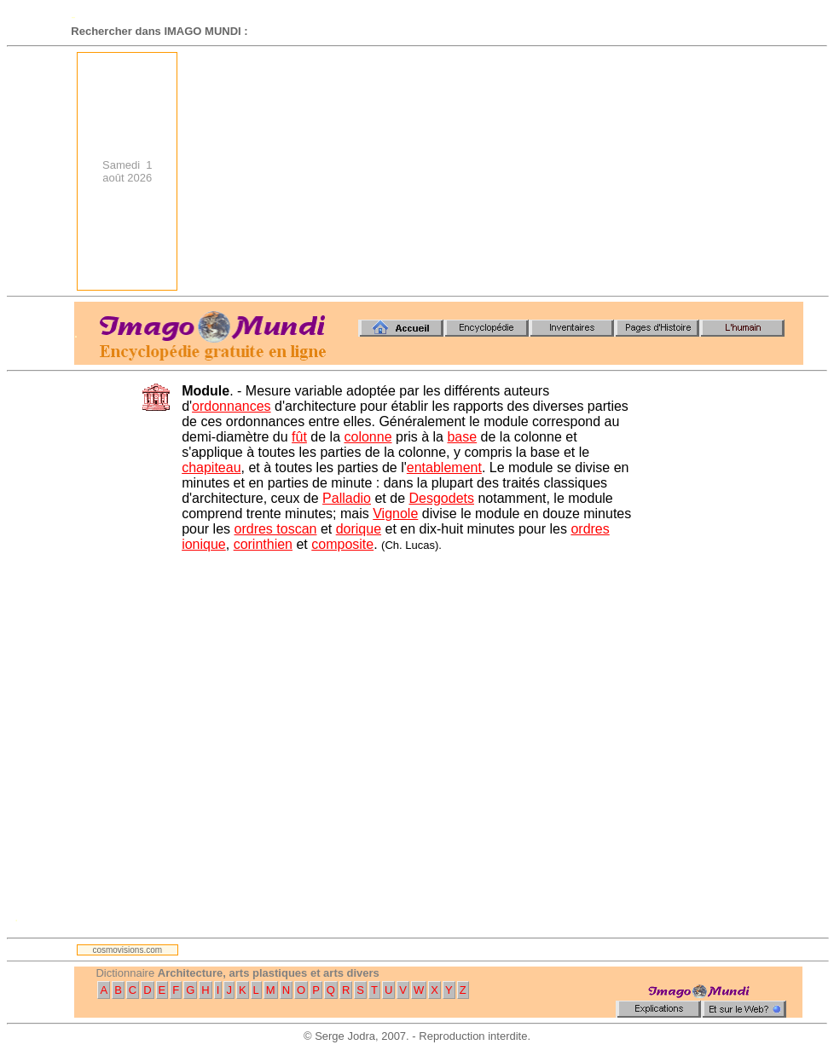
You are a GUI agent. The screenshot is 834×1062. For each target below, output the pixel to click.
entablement (444, 467)
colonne (367, 437)
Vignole (395, 513)
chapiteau (211, 467)
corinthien (263, 544)
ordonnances (231, 406)
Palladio (346, 498)
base (462, 437)
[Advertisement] (553, 171)
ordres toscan (276, 529)
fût (299, 437)
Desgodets (441, 498)
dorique (358, 529)
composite (342, 544)
